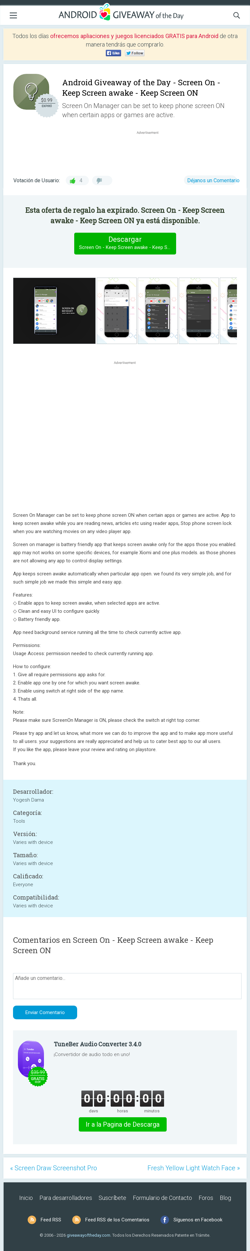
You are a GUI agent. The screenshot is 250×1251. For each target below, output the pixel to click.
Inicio (26, 1197)
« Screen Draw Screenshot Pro (53, 1168)
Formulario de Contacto (162, 1197)
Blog (225, 1197)
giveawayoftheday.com (88, 1235)
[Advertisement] (151, 151)
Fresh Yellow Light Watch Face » (193, 1168)
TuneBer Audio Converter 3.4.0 (97, 1044)
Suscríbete (112, 1197)
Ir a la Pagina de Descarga (123, 1124)
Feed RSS (51, 1220)
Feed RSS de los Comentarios (117, 1220)
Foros (206, 1197)
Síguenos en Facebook (198, 1220)
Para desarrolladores (65, 1197)
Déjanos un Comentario (213, 180)
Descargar (127, 243)
